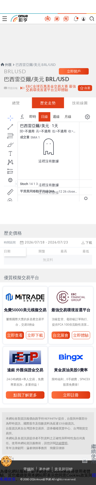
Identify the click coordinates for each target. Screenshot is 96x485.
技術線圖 (80, 103)
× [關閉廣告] (84, 460)
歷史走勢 (48, 103)
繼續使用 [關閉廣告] (93, 453)
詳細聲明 (61, 443)
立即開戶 (74, 71)
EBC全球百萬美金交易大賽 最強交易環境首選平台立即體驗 (51, 88)
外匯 (6, 64)
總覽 (16, 103)
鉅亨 (19, 18)
